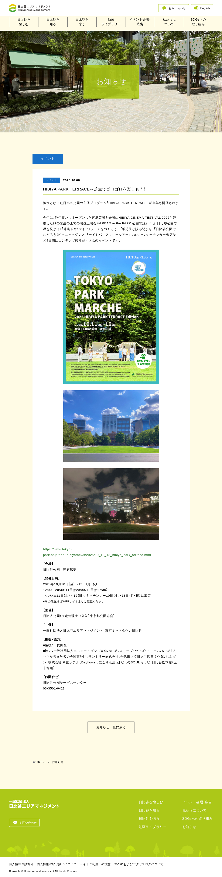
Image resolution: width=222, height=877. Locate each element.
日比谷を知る (52, 22)
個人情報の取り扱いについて (57, 864)
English (205, 8)
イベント (48, 158)
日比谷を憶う (82, 22)
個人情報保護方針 (21, 864)
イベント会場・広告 (140, 22)
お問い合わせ (177, 8)
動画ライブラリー (111, 22)
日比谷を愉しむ (23, 22)
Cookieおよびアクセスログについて (138, 864)
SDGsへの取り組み (198, 22)
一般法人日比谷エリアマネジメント (34, 8)
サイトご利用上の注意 (95, 864)
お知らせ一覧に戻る (111, 727)
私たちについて (169, 22)
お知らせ (189, 827)
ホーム (41, 762)
